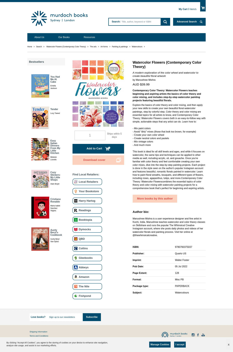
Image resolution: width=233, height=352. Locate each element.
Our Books (64, 37)
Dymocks (85, 229)
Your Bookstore (89, 191)
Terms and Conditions (39, 336)
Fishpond (85, 295)
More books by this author (155, 198)
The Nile (84, 286)
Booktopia (85, 219)
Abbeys (84, 267)
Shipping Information (38, 332)
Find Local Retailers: (86, 174)
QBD (82, 238)
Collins (83, 248)
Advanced (187, 21)
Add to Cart (94, 148)
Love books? (38, 317)
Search (116, 21)
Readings (85, 210)
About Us (39, 37)
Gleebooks (86, 257)
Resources (89, 37)
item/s (187, 9)
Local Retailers (88, 181)
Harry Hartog (87, 200)
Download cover (94, 159)
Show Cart (203, 6)
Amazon (84, 276)
